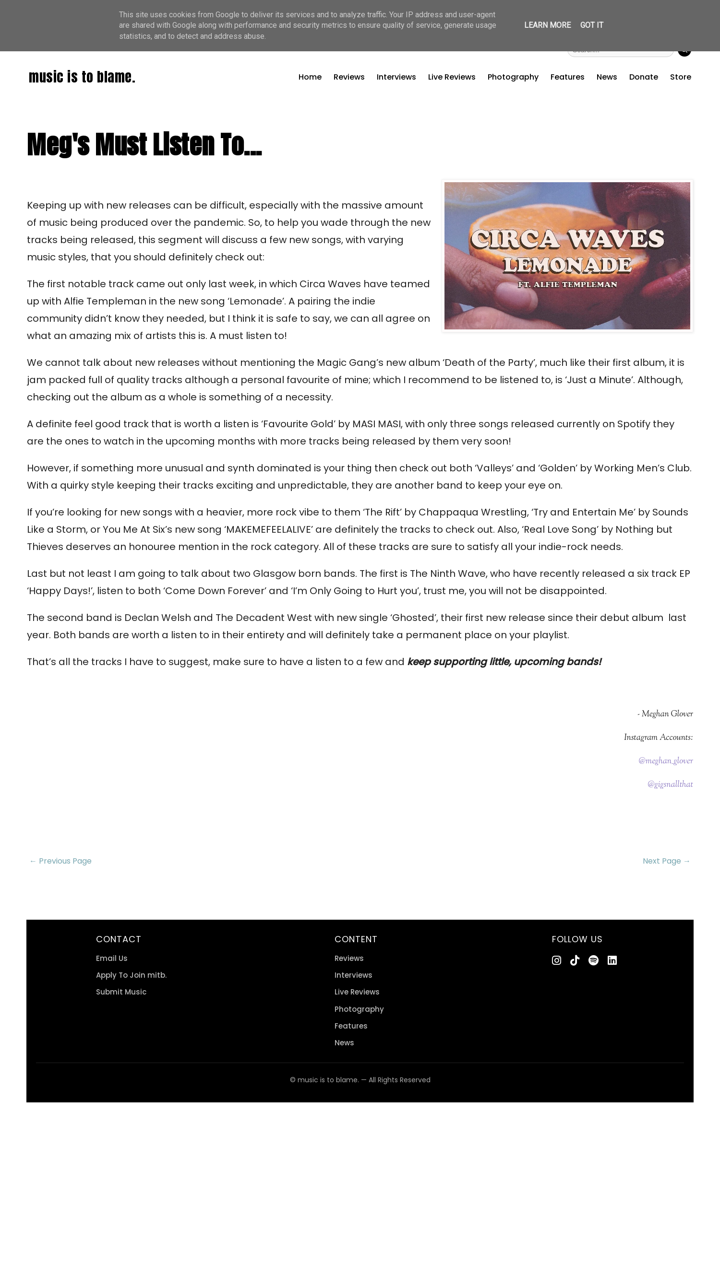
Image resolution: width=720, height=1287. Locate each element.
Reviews (349, 76)
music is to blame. (82, 77)
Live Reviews (452, 76)
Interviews (396, 76)
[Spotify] (593, 960)
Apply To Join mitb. (131, 975)
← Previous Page (60, 860)
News (607, 76)
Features (568, 76)
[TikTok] (574, 960)
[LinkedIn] (612, 960)
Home (310, 76)
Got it (591, 25)
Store (680, 76)
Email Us (112, 958)
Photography (513, 76)
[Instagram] (556, 960)
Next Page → (667, 860)
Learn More (547, 25)
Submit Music (121, 992)
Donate (643, 76)
